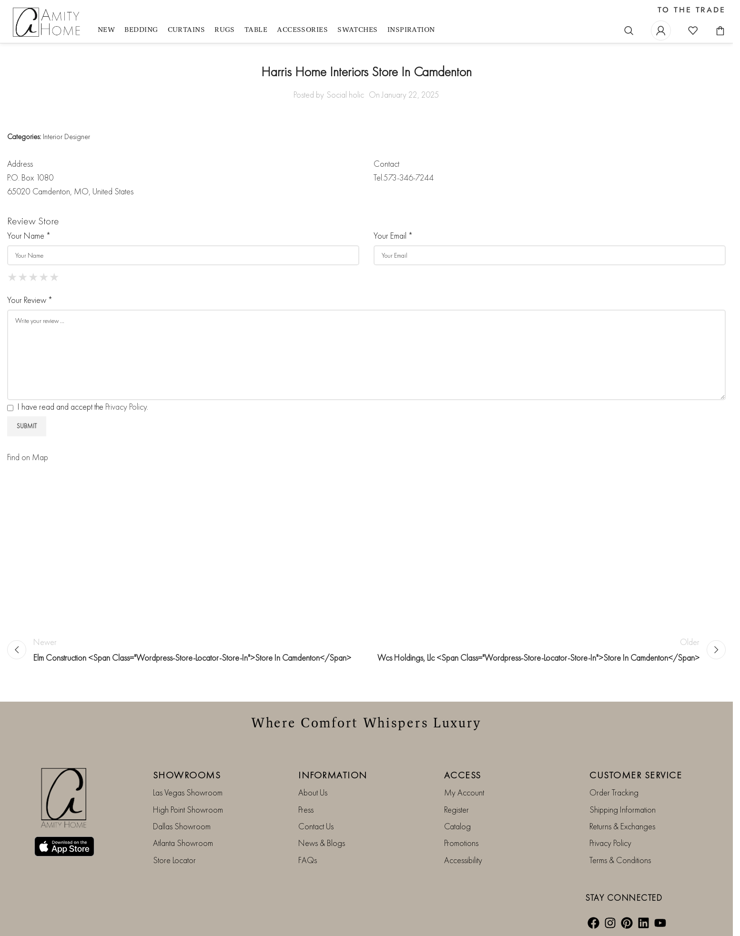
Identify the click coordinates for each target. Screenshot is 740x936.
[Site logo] (47, 22)
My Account (464, 792)
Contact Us (316, 826)
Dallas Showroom (182, 826)
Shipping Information (622, 809)
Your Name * (29, 235)
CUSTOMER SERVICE (635, 775)
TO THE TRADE (692, 10)
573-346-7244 (409, 177)
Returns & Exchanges (622, 826)
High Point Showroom (188, 809)
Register (456, 809)
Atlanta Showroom (183, 842)
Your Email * (393, 235)
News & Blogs (321, 842)
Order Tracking (614, 792)
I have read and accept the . (77, 406)
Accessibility (463, 860)
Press (306, 809)
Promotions (461, 842)
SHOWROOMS (187, 775)
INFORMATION (332, 775)
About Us (312, 792)
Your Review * (29, 299)
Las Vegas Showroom (188, 792)
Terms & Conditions (620, 860)
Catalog (457, 826)
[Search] (629, 30)
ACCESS (462, 775)
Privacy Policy (126, 406)
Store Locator (174, 860)
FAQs (307, 860)
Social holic (345, 94)
